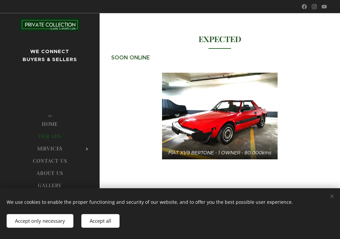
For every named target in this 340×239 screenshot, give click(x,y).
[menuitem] (50, 124)
